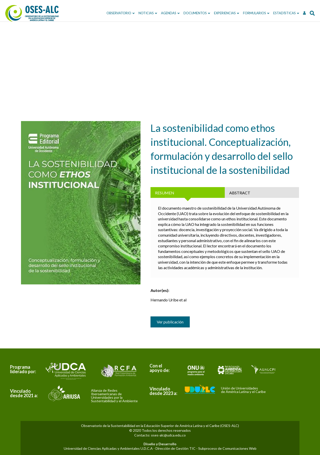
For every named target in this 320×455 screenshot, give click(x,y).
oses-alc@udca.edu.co (168, 435)
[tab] (187, 192)
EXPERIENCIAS (214, 13)
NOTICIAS (135, 13)
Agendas (158, 13)
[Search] (300, 13)
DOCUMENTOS (184, 13)
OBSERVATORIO (108, 13)
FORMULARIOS (243, 13)
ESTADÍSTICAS (273, 13)
